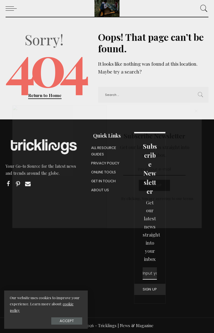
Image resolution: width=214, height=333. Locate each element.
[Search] (202, 8)
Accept (67, 320)
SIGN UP (150, 289)
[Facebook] (8, 184)
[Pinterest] (18, 184)
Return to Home (45, 95)
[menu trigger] (13, 8)
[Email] (28, 184)
